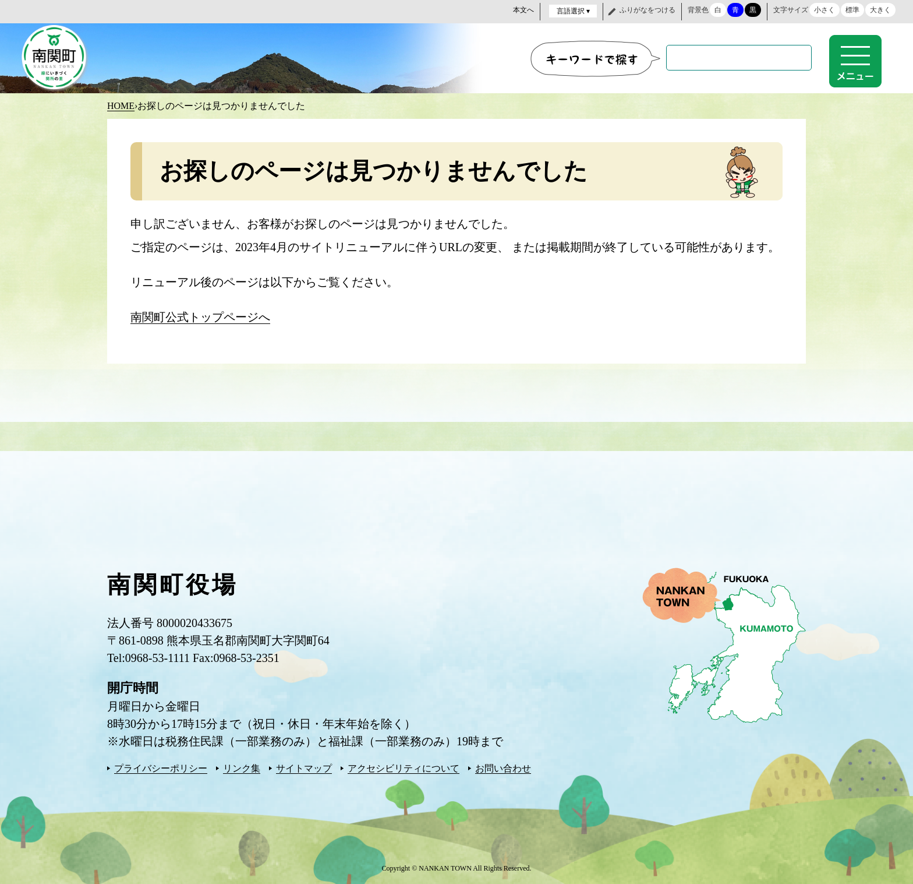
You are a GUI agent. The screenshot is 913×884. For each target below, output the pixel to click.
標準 (852, 10)
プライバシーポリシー (160, 767)
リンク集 (241, 767)
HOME (121, 105)
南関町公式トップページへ (200, 315)
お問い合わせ (503, 767)
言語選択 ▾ (573, 11)
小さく (824, 10)
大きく (880, 10)
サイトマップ (304, 767)
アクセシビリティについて (403, 767)
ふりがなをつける (647, 10)
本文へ (523, 10)
